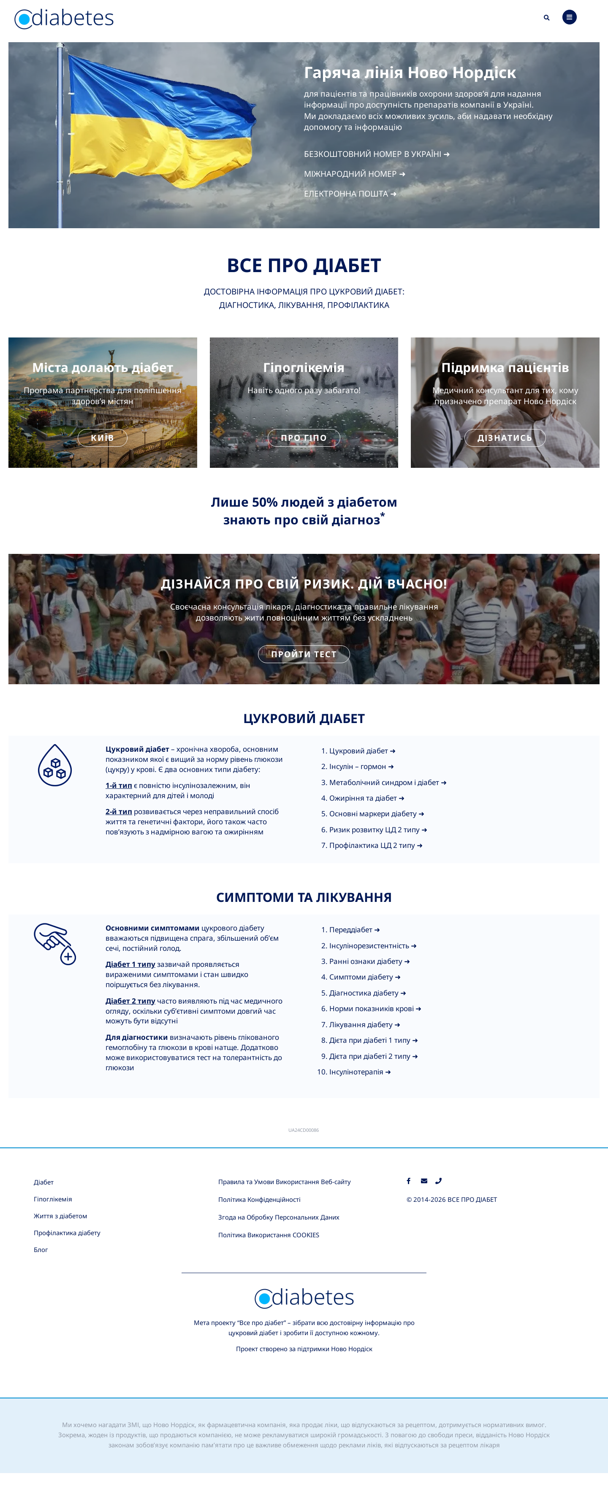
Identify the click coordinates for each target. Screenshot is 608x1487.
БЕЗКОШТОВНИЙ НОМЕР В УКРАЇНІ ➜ (377, 153)
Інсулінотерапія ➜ (360, 1072)
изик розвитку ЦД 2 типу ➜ (380, 830)
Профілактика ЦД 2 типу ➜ (376, 845)
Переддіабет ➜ (354, 930)
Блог (41, 1249)
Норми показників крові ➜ (375, 1009)
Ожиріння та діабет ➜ (366, 798)
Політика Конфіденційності (259, 1199)
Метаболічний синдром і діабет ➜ (388, 782)
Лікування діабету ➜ (364, 1025)
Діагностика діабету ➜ (367, 993)
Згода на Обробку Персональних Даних (278, 1217)
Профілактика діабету (67, 1232)
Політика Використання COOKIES (268, 1235)
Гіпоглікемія (53, 1199)
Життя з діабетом (60, 1216)
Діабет (44, 1182)
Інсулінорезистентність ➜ (373, 945)
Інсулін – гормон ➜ (361, 767)
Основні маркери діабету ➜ (376, 814)
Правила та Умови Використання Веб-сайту (284, 1181)
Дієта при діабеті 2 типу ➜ (373, 1056)
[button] (547, 18)
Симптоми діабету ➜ (365, 977)
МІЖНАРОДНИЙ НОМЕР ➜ (355, 173)
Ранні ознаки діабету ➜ (369, 961)
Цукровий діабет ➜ (362, 751)
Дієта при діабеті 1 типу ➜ (373, 1040)
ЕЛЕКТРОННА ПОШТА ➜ (350, 193)
